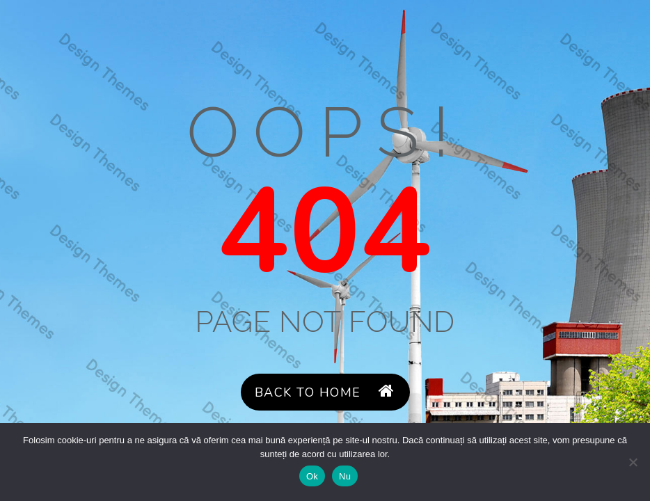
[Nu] (633, 462)
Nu (345, 476)
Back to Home (325, 392)
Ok (312, 476)
